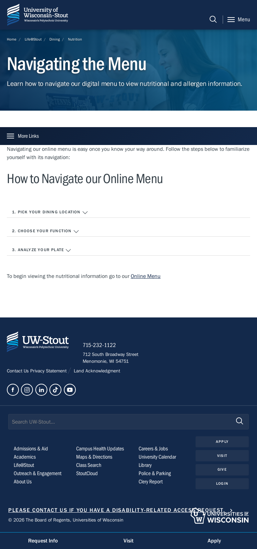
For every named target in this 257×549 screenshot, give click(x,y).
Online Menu (146, 276)
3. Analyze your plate (41, 250)
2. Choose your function (45, 231)
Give (222, 469)
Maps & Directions (94, 457)
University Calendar (157, 457)
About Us (23, 482)
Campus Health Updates (100, 449)
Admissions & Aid (31, 449)
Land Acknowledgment (96, 371)
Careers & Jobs (153, 449)
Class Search (88, 465)
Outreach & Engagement (37, 473)
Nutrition (75, 39)
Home (11, 39)
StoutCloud (87, 473)
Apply (222, 441)
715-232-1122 (99, 345)
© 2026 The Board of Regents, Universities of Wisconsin (66, 520)
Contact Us (18, 371)
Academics (25, 457)
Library (145, 465)
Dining (54, 39)
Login (222, 483)
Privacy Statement (49, 371)
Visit (222, 455)
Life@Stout (33, 39)
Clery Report (151, 482)
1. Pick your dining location (50, 213)
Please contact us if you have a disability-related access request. (116, 510)
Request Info (43, 541)
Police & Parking (155, 473)
